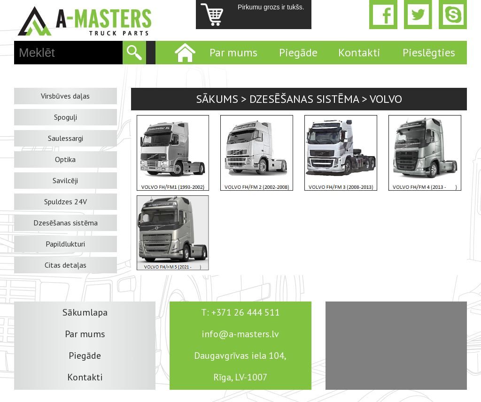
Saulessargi (65, 138)
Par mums (233, 52)
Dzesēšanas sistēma (65, 222)
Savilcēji (65, 180)
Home (184, 52)
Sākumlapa (85, 312)
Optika (65, 159)
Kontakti (359, 52)
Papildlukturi (65, 243)
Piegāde (298, 52)
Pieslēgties (429, 52)
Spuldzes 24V (65, 201)
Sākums (217, 99)
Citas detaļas (65, 265)
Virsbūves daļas (65, 95)
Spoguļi (65, 117)
